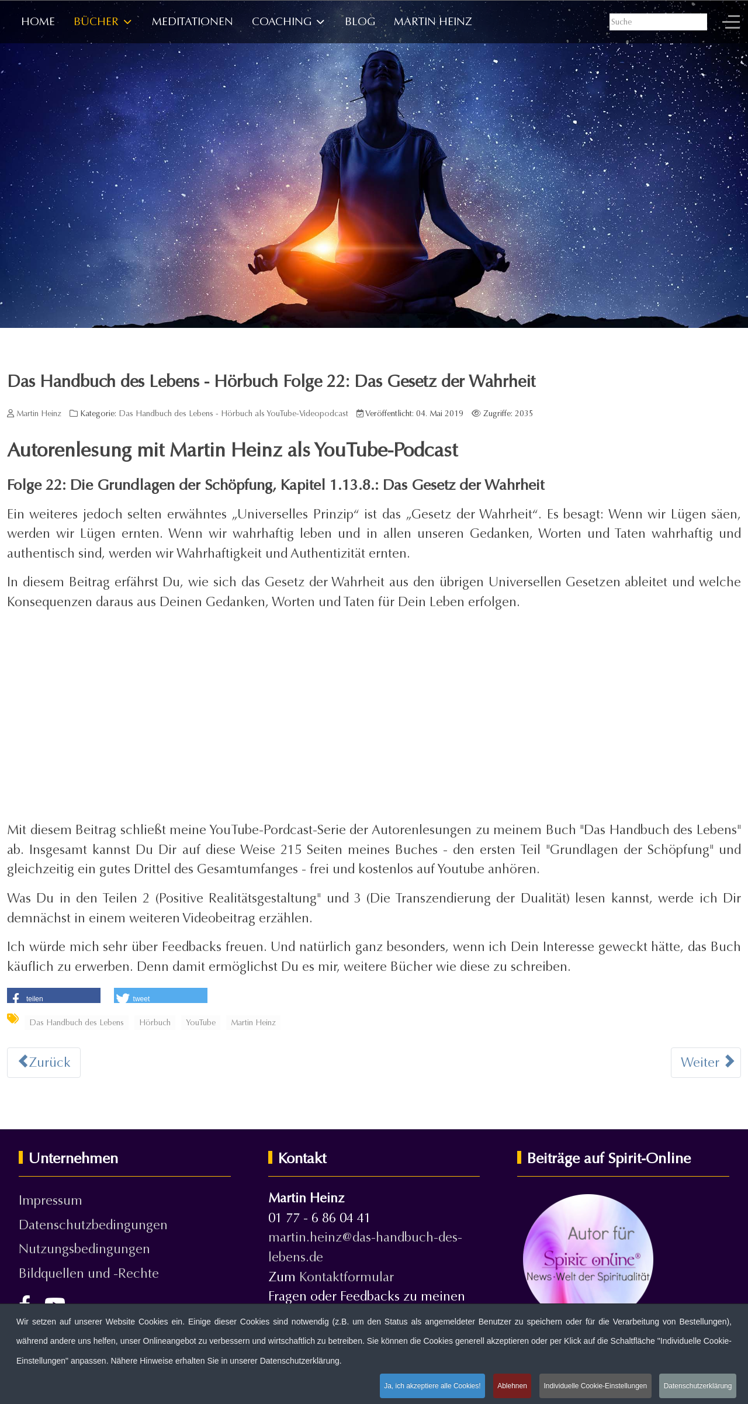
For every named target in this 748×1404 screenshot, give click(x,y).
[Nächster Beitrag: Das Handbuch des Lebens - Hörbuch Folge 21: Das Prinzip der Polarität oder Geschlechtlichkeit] (706, 1062)
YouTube (201, 1023)
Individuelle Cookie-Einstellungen (594, 1385)
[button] (54, 996)
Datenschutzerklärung (697, 1385)
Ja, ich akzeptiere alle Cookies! (430, 1385)
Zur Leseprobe (479, 247)
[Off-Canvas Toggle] (731, 21)
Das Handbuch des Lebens (76, 1023)
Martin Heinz (253, 1023)
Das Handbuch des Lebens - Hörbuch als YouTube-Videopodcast (233, 414)
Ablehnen (510, 1385)
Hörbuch (155, 1023)
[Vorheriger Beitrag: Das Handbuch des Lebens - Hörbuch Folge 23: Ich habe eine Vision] (44, 1062)
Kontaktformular (346, 1277)
